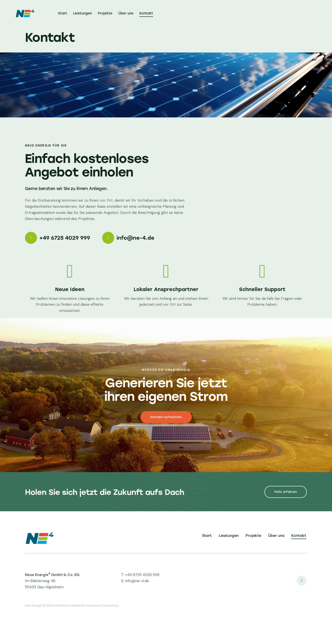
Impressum (94, 605)
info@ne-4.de (137, 580)
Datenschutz (111, 605)
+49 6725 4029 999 (142, 574)
